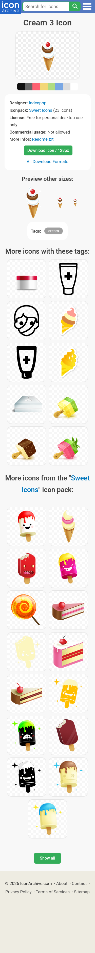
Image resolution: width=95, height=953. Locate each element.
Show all (47, 858)
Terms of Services (53, 891)
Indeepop (38, 102)
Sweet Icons (40, 110)
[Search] (75, 6)
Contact (79, 883)
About (62, 883)
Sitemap (82, 891)
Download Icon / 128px (48, 150)
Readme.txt (42, 139)
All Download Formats (47, 161)
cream (53, 231)
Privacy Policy (18, 891)
